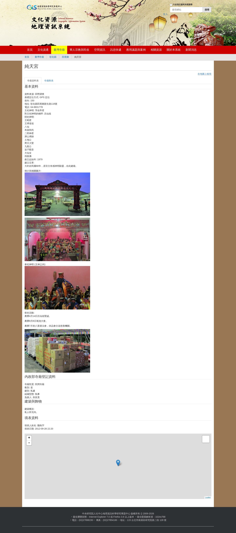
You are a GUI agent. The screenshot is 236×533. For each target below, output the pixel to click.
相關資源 (156, 49)
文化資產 (43, 49)
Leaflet (208, 498)
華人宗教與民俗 (79, 49)
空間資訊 (99, 49)
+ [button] (29, 438)
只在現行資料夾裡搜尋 (182, 4)
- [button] (29, 442)
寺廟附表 (48, 80)
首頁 (30, 49)
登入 (165, 14)
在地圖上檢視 (204, 74)
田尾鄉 (65, 57)
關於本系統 (174, 49)
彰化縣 (52, 57)
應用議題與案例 (136, 49)
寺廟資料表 (33, 80)
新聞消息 (191, 49)
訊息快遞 (115, 49)
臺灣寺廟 (59, 49)
